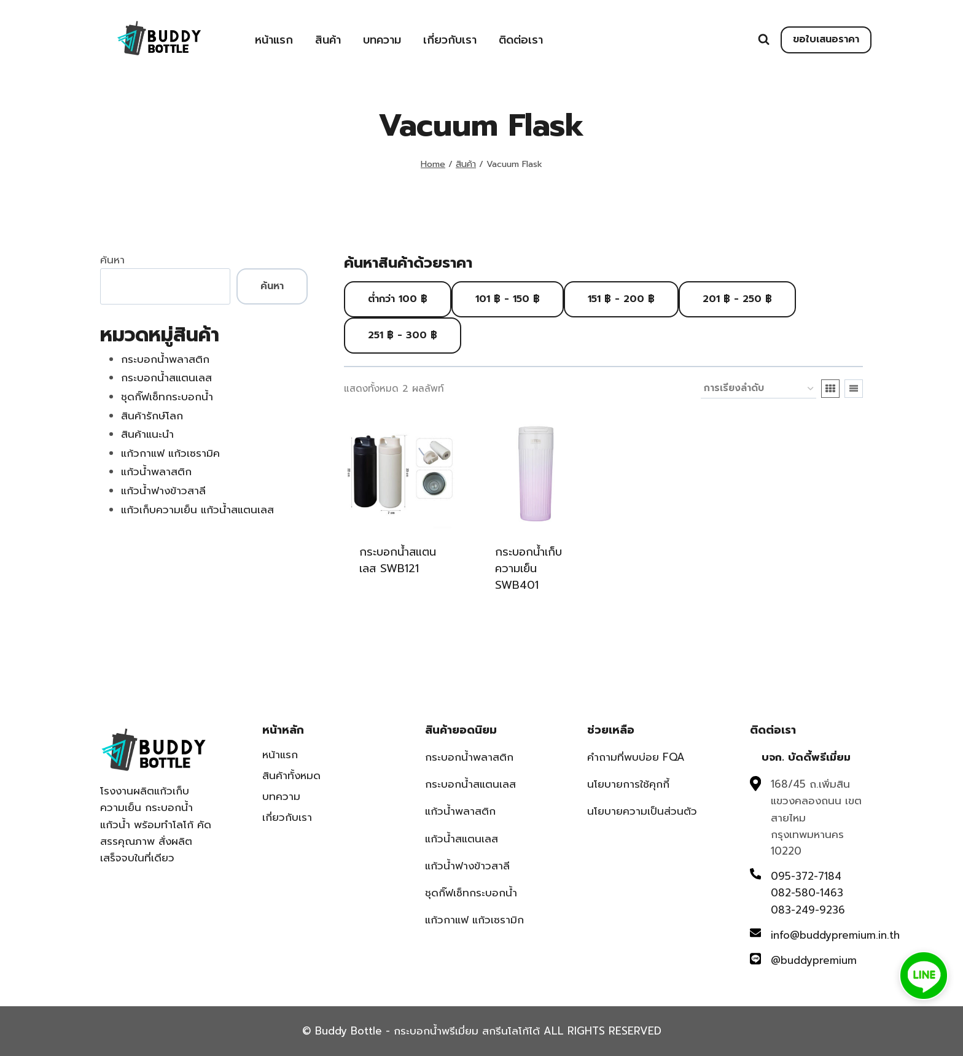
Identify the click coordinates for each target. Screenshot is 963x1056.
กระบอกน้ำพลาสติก (469, 757)
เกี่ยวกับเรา (450, 40)
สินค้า (328, 40)
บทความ (382, 40)
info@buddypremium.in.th (835, 935)
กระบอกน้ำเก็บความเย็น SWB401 (528, 568)
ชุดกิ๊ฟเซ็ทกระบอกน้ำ (471, 893)
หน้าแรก (274, 40)
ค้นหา (112, 260)
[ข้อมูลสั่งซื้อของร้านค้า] (758, 388)
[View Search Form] (763, 39)
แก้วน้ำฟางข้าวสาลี (467, 866)
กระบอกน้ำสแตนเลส (470, 784)
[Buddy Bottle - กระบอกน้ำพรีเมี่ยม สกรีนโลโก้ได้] (161, 38)
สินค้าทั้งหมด (291, 775)
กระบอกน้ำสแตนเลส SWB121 (397, 560)
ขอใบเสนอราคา (826, 39)
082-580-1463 (807, 893)
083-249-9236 (808, 910)
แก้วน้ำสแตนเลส (461, 839)
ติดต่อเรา (521, 40)
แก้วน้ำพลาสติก (460, 811)
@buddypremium (814, 960)
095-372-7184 (806, 876)
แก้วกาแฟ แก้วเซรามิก (474, 920)
